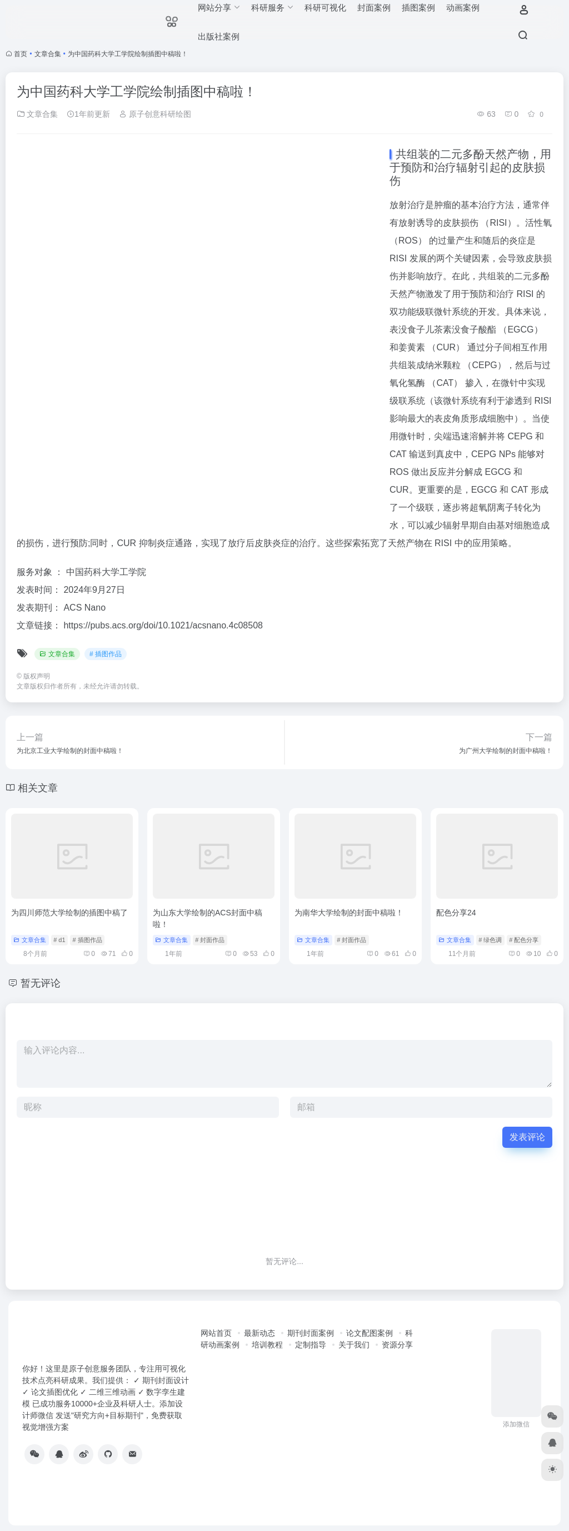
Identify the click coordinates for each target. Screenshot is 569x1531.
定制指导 (310, 1344)
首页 (20, 54)
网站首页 (216, 1333)
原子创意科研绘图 (155, 114)
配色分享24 (456, 912)
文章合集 (47, 54)
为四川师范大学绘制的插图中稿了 (69, 912)
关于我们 (354, 1344)
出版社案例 (218, 36)
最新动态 (259, 1333)
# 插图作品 (105, 654)
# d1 (59, 940)
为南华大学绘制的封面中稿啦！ (349, 912)
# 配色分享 (523, 940)
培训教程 (267, 1344)
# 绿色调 (490, 940)
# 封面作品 (209, 940)
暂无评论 (41, 983)
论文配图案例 (369, 1333)
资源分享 (397, 1344)
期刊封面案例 (310, 1333)
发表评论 (527, 1137)
